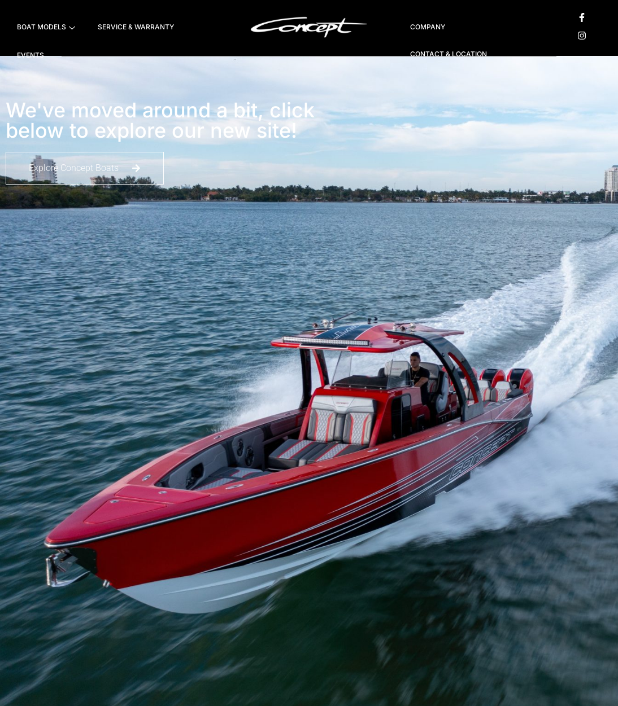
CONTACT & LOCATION (448, 54)
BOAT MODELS (46, 28)
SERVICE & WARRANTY (136, 27)
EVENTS (30, 55)
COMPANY (427, 27)
